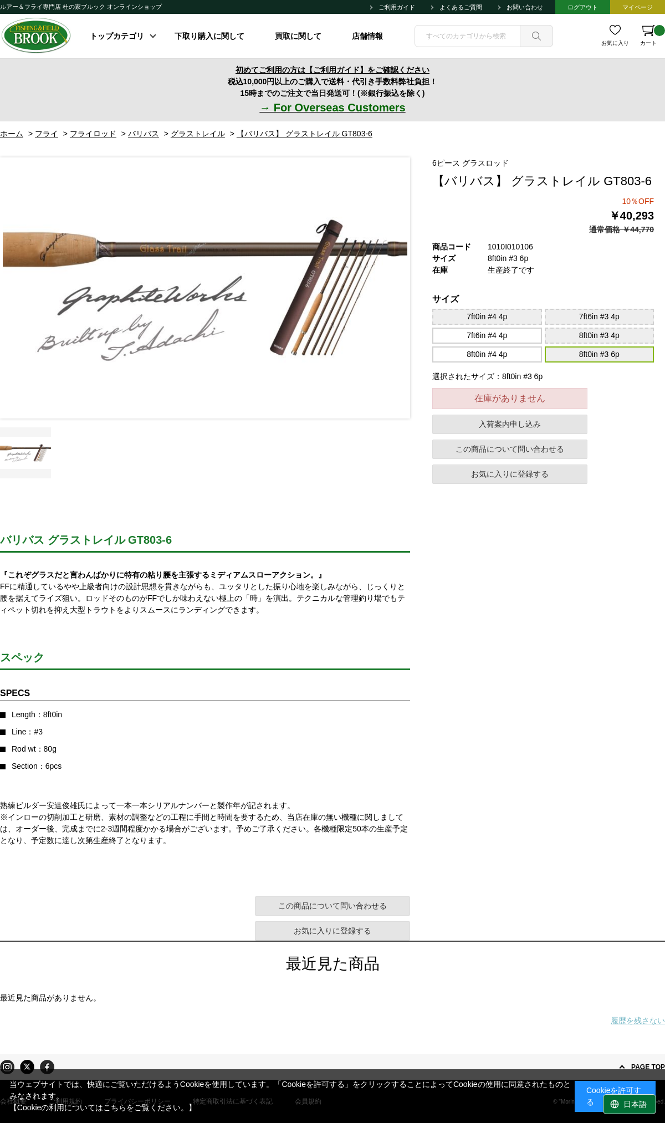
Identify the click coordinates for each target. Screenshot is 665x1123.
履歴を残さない (638, 1020)
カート (652, 35)
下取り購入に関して (209, 36)
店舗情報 (367, 36)
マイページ (637, 7)
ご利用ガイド (396, 7)
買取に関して (298, 36)
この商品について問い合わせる (510, 449)
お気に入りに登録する (510, 473)
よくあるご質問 (460, 7)
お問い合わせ (525, 7)
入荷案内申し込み (510, 424)
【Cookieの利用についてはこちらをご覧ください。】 (103, 1107)
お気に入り (615, 43)
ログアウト (582, 7)
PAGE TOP (648, 1067)
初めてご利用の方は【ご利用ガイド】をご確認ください (332, 69)
